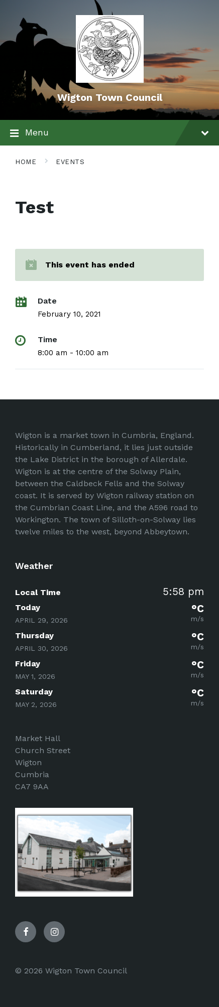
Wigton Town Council (109, 97)
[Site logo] (110, 80)
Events (70, 162)
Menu (109, 133)
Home (25, 162)
